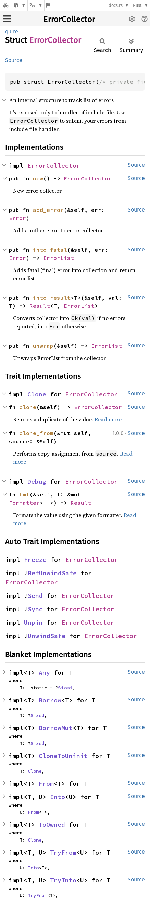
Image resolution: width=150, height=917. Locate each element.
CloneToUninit (63, 756)
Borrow (50, 700)
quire (11, 31)
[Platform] (36, 5)
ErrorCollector (69, 19)
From (46, 783)
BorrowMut (56, 728)
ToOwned (52, 825)
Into (57, 797)
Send (35, 596)
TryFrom (63, 852)
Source (13, 60)
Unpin (33, 622)
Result (39, 305)
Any (44, 672)
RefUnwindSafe (52, 573)
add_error (48, 209)
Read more (108, 419)
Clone (36, 394)
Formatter (24, 502)
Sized (65, 688)
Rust (137, 5)
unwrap (43, 345)
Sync (35, 609)
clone (27, 406)
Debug (36, 481)
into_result (52, 297)
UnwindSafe (46, 636)
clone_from (36, 433)
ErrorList (58, 257)
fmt (24, 494)
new (38, 178)
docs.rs (116, 5)
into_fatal (50, 249)
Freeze (35, 560)
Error (17, 218)
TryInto (63, 880)
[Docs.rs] (6, 5)
